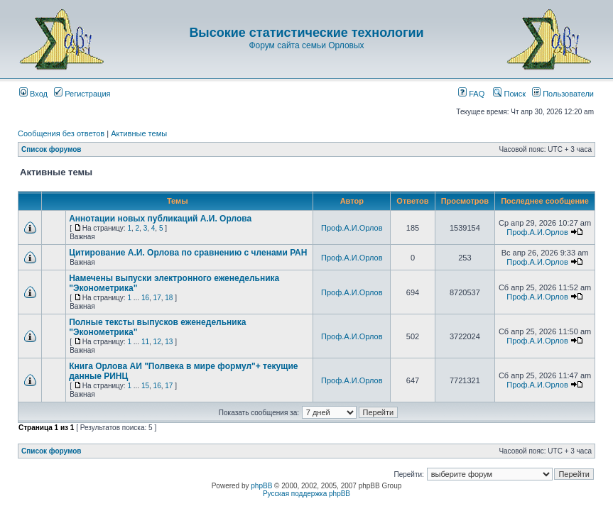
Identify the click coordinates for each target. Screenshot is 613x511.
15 (145, 386)
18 (169, 298)
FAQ (471, 93)
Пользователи (563, 93)
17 (157, 298)
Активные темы (139, 133)
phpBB (261, 486)
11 (145, 342)
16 (145, 298)
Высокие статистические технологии (306, 33)
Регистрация (82, 93)
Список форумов (51, 149)
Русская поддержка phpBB (306, 494)
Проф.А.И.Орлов (351, 228)
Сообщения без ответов (61, 133)
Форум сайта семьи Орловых (306, 45)
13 (169, 342)
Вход (33, 93)
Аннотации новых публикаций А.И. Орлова (160, 219)
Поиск (509, 93)
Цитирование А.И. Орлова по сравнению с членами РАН (188, 253)
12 (157, 342)
